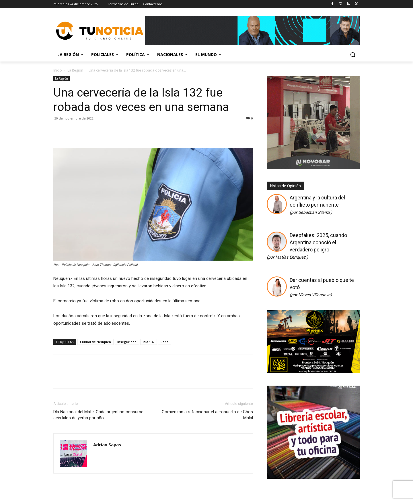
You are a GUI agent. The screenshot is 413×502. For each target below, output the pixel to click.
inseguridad (127, 342)
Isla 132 (148, 342)
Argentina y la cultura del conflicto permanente (317, 205)
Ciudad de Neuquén (95, 342)
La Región (75, 70)
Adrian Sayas (107, 444)
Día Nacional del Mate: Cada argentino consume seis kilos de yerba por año (98, 414)
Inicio (57, 70)
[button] (353, 54)
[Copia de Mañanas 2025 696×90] (252, 30)
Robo (165, 342)
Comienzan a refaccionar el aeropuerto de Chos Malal (207, 414)
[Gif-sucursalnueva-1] (313, 167)
